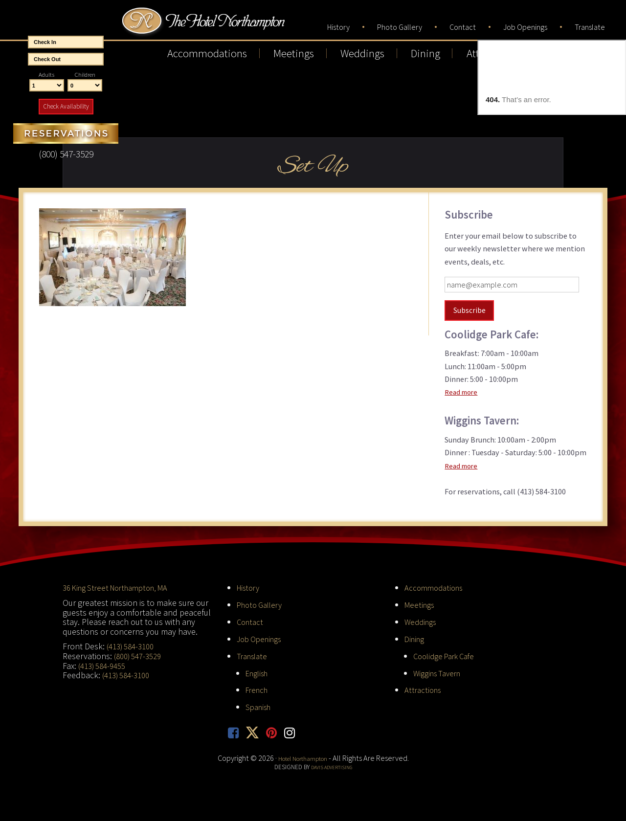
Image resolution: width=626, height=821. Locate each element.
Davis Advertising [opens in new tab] (332, 765)
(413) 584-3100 (133, 643)
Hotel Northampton (234, 27)
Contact (251, 619)
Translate (254, 653)
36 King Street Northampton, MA (121, 585)
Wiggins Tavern (440, 670)
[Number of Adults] (46, 85)
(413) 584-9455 (105, 663)
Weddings (422, 619)
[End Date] (66, 59)
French (258, 687)
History (250, 585)
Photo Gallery (262, 602)
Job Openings (262, 636)
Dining (415, 636)
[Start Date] (66, 42)
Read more (463, 390)
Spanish (260, 704)
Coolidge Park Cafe (447, 653)
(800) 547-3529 (140, 653)
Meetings (420, 602)
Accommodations (436, 585)
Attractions (424, 687)
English (259, 670)
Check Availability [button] (66, 106)
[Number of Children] (84, 85)
